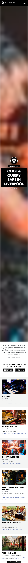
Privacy (3, 558)
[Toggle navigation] (24, 3)
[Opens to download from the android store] (19, 370)
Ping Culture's (14, 166)
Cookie (17, 557)
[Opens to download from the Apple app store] (8, 370)
